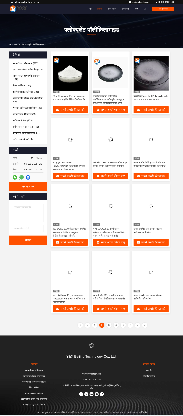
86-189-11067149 (164, 2)
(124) (23, 139)
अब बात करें (162, 9)
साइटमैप (149, 371)
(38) (27, 108)
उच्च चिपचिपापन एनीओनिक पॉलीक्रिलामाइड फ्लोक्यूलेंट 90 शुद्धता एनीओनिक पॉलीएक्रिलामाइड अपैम (108, 99)
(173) (22, 120)
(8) (26, 127)
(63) (24, 114)
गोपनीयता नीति (149, 377)
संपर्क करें (123, 9)
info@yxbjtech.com (139, 2)
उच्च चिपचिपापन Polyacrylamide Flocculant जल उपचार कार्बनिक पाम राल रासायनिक (69, 299)
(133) (28, 69)
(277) (25, 63)
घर (89, 9)
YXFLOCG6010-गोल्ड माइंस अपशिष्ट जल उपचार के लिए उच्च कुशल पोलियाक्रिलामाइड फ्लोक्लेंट (69, 232)
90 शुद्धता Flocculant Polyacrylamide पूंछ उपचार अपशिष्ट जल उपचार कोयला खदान (69, 166)
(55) (27, 100)
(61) (26, 133)
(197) (26, 78)
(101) (26, 92)
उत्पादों (97, 9)
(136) (22, 85)
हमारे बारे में (110, 9)
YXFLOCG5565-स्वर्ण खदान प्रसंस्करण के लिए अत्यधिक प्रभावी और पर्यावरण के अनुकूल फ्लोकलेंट (109, 232)
